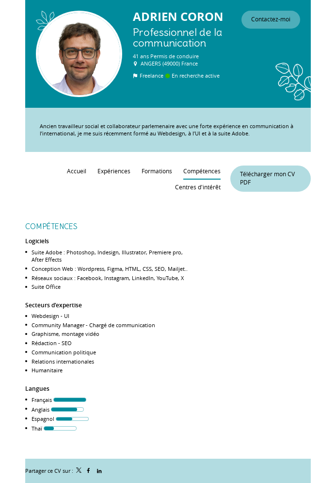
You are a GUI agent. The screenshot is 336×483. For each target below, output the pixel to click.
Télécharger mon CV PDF (267, 178)
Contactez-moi (270, 19)
